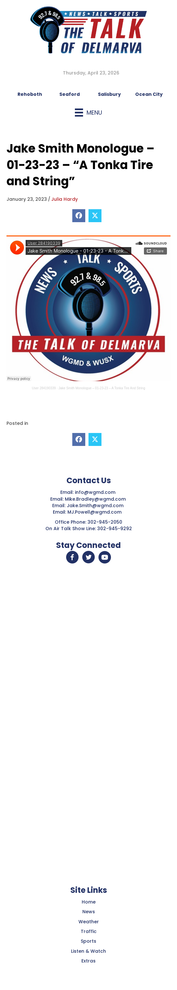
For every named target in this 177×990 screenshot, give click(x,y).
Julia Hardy (64, 199)
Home (89, 902)
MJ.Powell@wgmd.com (95, 512)
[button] (72, 557)
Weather (88, 921)
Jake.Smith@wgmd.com (96, 505)
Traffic (89, 931)
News (88, 911)
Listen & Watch (88, 951)
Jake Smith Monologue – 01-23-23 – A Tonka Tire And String (102, 388)
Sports (88, 941)
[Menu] (88, 112)
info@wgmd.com (96, 492)
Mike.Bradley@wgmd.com (95, 499)
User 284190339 (44, 388)
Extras (88, 961)
